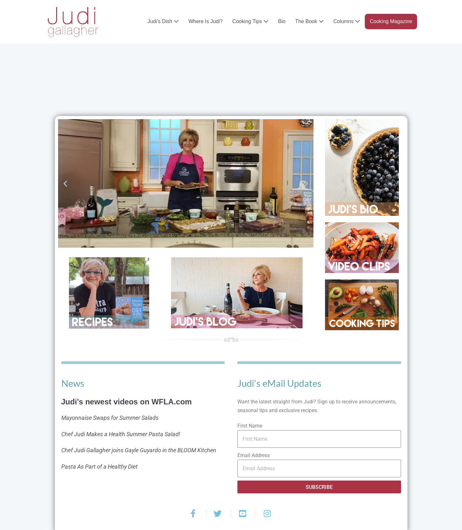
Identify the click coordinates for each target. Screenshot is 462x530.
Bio (282, 21)
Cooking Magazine (391, 21)
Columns (346, 21)
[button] (65, 183)
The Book (309, 21)
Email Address (253, 455)
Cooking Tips (250, 21)
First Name (249, 426)
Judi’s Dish (163, 21)
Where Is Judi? (205, 21)
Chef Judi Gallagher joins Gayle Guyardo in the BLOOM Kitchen (138, 450)
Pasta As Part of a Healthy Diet (99, 466)
